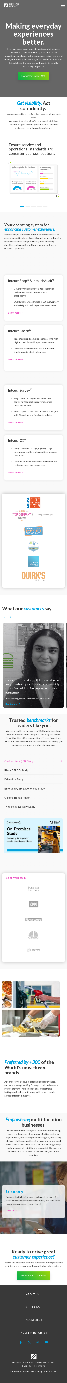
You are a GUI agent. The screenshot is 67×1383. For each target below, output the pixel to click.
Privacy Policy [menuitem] (16, 1362)
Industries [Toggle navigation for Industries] (32, 1319)
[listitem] (33, 665)
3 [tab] (32, 207)
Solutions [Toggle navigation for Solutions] (32, 1307)
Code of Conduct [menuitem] (40, 1362)
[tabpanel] (33, 170)
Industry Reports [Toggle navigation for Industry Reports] (32, 1332)
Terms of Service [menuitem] (27, 1362)
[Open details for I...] (33, 298)
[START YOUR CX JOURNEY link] (33, 1275)
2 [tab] (27, 207)
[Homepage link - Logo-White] (33, 1358)
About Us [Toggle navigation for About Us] (32, 1294)
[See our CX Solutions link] (33, 76)
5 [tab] (44, 207)
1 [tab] (21, 207)
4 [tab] (38, 207)
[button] (63, 5)
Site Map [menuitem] (51, 1362)
